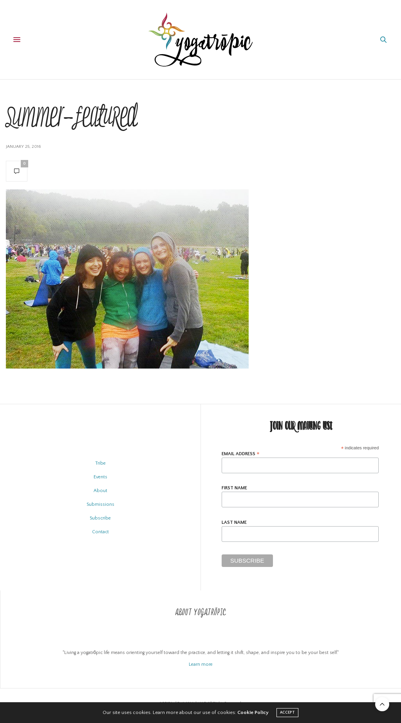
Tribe (100, 463)
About (100, 490)
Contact (100, 531)
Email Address (241, 453)
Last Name (234, 522)
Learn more (201, 664)
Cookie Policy (253, 712)
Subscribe (100, 518)
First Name (234, 488)
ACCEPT (287, 712)
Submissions (100, 504)
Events (100, 477)
